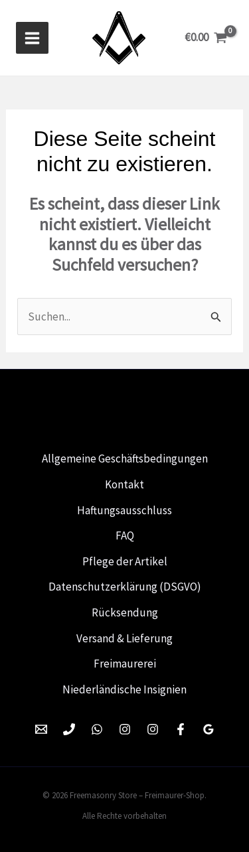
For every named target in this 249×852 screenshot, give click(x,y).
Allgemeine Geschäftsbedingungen (125, 458)
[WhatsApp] (97, 729)
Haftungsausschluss (124, 510)
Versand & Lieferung (124, 638)
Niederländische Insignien (124, 689)
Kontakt (124, 484)
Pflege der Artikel (124, 561)
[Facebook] (181, 729)
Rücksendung (125, 612)
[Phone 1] (69, 729)
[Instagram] (125, 729)
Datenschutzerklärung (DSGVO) (124, 586)
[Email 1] (41, 729)
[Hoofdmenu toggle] (32, 38)
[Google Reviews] (208, 729)
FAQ (125, 535)
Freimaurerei (125, 663)
